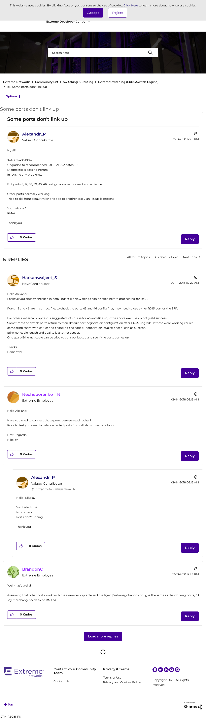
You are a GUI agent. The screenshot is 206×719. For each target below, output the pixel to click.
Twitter (160, 669)
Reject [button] (117, 13)
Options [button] (11, 96)
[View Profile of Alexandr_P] (34, 134)
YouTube (171, 669)
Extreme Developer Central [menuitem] (66, 21)
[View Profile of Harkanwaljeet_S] (39, 277)
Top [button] (10, 704)
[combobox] (103, 52)
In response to (55, 488)
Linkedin (166, 669)
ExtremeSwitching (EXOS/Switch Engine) (128, 82)
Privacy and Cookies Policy (122, 682)
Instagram (177, 669)
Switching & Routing (78, 82)
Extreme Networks (16, 82)
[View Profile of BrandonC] (32, 569)
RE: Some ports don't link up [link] (27, 87)
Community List (46, 82)
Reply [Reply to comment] (190, 373)
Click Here (131, 5)
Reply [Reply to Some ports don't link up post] (190, 239)
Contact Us (61, 681)
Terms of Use (112, 677)
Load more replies (103, 636)
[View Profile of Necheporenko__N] (41, 394)
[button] (93, 13)
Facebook (154, 669)
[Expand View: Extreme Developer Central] (89, 22)
